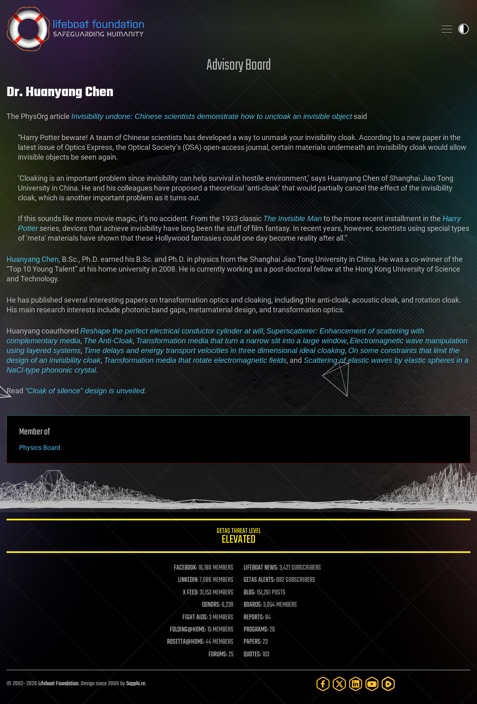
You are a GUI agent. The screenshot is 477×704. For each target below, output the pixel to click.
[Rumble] (388, 684)
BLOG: (249, 593)
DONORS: (211, 605)
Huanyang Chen (33, 259)
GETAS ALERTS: (259, 580)
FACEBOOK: (185, 568)
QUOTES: (252, 654)
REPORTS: (254, 617)
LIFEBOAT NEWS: (261, 568)
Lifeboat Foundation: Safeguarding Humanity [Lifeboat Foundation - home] (218, 29)
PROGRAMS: (256, 630)
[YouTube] (371, 684)
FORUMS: (218, 654)
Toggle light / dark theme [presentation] (463, 29)
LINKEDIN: (188, 580)
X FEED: (190, 593)
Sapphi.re (135, 684)
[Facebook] (323, 684)
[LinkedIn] (355, 684)
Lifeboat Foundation (58, 684)
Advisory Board (239, 65)
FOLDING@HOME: (188, 630)
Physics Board (39, 448)
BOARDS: (253, 605)
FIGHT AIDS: (195, 617)
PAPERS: (253, 642)
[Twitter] (339, 684)
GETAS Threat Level (238, 537)
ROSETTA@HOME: (185, 642)
